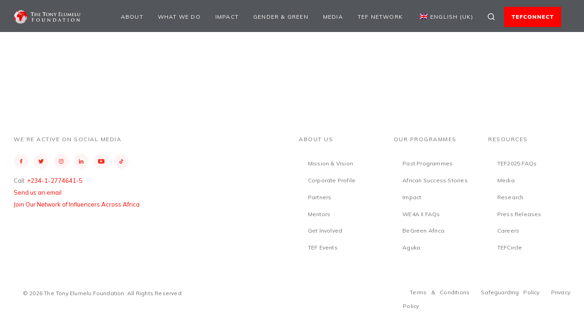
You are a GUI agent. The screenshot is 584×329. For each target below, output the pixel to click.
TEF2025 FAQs (517, 163)
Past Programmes (427, 163)
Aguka (411, 247)
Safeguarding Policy (510, 292)
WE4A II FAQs (421, 214)
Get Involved (325, 230)
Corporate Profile (331, 180)
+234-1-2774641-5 (55, 180)
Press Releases (519, 214)
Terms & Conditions (439, 292)
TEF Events (323, 247)
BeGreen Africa (423, 230)
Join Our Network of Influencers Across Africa (77, 204)
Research (510, 197)
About (132, 16)
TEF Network (380, 16)
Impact (227, 16)
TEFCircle (509, 247)
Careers (508, 230)
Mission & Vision (330, 163)
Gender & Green (280, 16)
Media (333, 16)
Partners (320, 197)
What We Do (179, 16)
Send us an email (38, 192)
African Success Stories (435, 180)
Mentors (319, 214)
